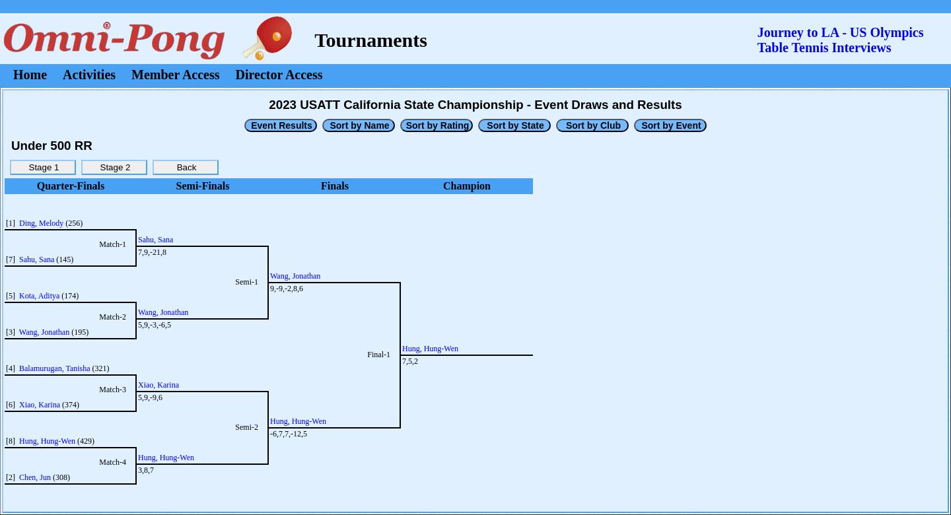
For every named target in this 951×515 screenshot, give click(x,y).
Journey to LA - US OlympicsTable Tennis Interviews (840, 40)
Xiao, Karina (39, 404)
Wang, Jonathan (44, 332)
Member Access (175, 74)
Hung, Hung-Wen (47, 441)
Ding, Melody (41, 223)
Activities (89, 74)
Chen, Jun (35, 477)
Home (30, 74)
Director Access (279, 74)
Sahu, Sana (36, 259)
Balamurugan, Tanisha (54, 368)
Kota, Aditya (39, 295)
